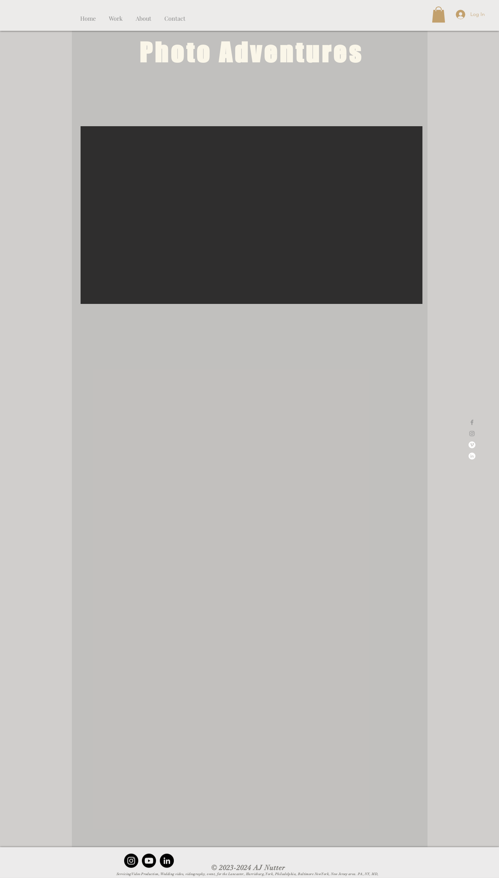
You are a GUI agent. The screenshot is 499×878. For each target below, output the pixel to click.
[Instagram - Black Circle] (131, 861)
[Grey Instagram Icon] (472, 433)
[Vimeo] (472, 444)
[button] (115, 15)
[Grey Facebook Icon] (472, 422)
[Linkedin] (472, 456)
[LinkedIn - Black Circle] (167, 861)
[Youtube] (149, 861)
